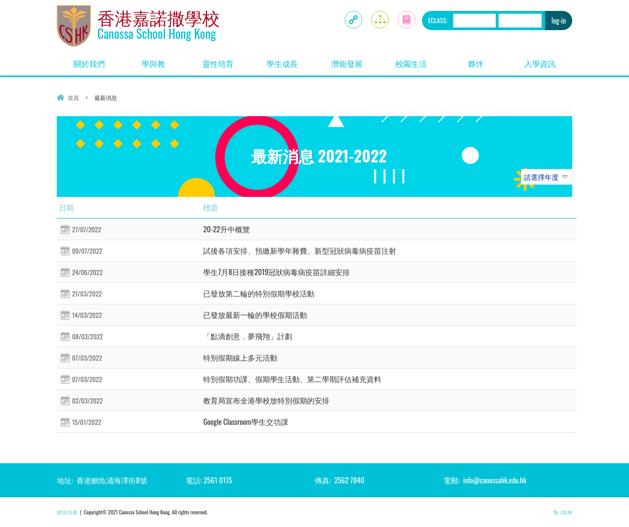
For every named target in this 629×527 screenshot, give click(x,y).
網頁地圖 (67, 512)
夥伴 (476, 63)
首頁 (73, 97)
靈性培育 (218, 63)
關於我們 (89, 63)
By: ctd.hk (562, 512)
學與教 (153, 63)
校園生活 (411, 63)
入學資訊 (540, 63)
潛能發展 (347, 63)
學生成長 (282, 63)
